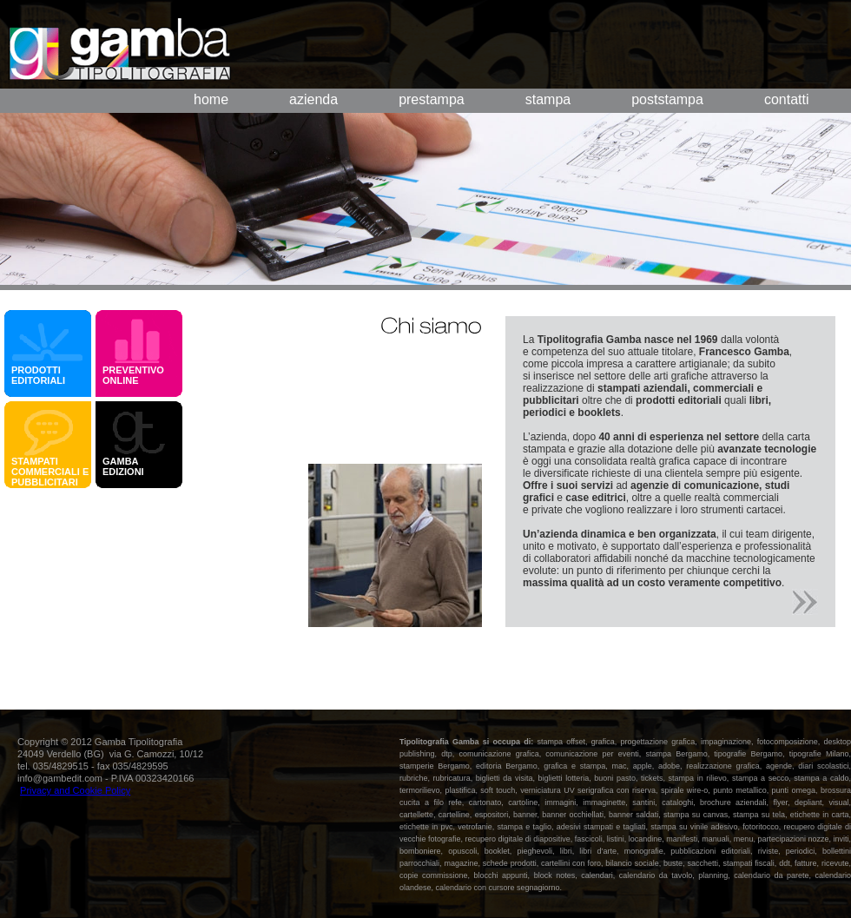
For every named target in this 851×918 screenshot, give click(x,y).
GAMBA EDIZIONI (125, 466)
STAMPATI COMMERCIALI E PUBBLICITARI (50, 471)
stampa (548, 99)
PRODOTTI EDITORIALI (38, 375)
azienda (313, 99)
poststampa (667, 99)
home (211, 99)
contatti (786, 99)
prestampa (432, 99)
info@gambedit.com (59, 778)
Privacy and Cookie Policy (75, 790)
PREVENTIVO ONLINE (133, 375)
